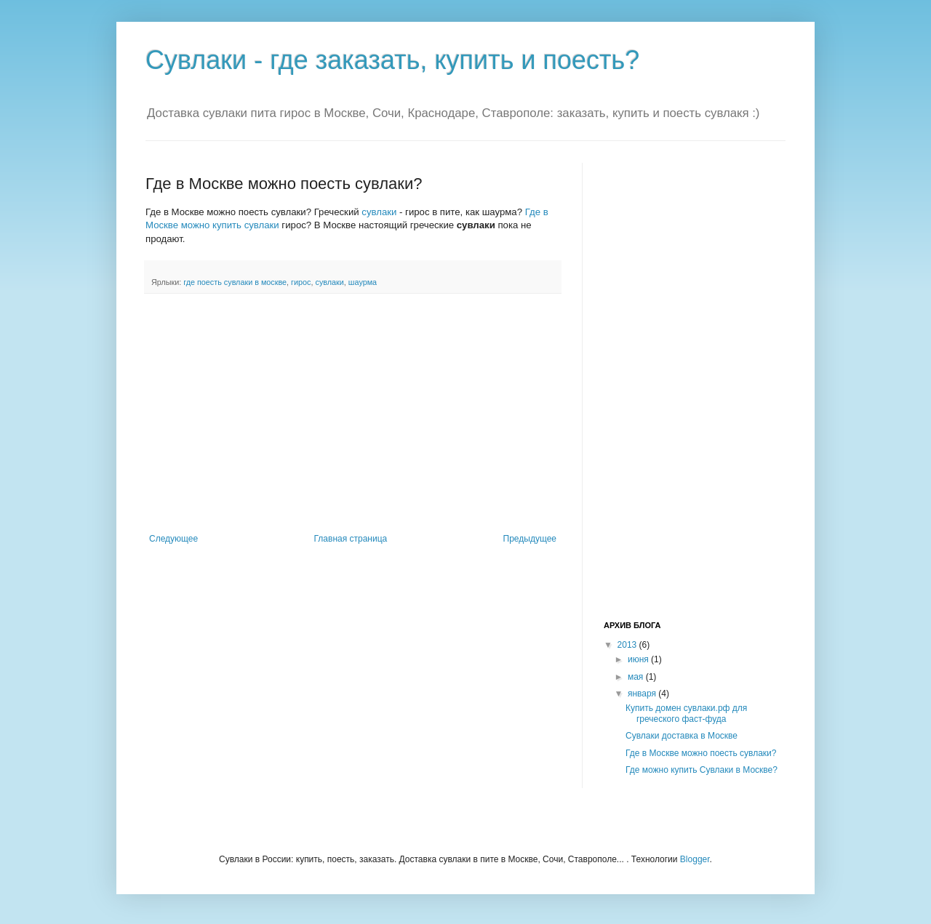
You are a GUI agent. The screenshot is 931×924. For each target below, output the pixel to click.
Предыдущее (529, 539)
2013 (628, 645)
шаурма (362, 282)
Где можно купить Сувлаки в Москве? (702, 770)
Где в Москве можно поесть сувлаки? (701, 753)
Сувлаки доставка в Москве (682, 736)
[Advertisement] (352, 413)
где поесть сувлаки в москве (235, 282)
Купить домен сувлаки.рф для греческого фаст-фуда (686, 713)
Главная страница (351, 539)
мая (637, 677)
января (643, 693)
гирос (301, 282)
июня (639, 659)
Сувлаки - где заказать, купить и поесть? (392, 60)
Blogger (695, 859)
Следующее (173, 539)
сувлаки (378, 211)
